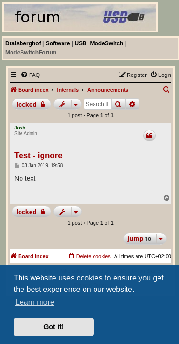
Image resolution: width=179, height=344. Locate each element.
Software (58, 43)
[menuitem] (30, 75)
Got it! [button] (53, 327)
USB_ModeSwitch (98, 43)
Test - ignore (38, 155)
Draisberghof (23, 43)
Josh (19, 127)
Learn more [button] (34, 302)
